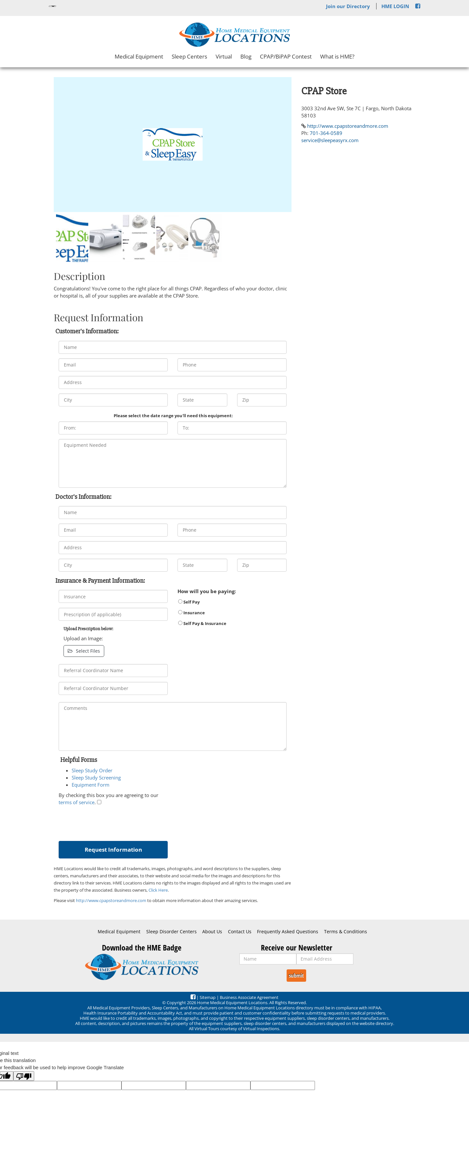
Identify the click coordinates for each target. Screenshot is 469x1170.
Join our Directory (348, 6)
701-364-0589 (326, 133)
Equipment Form (90, 784)
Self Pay (189, 602)
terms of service (76, 802)
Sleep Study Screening (96, 777)
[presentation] (108, 821)
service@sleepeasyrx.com (330, 140)
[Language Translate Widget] (52, 6)
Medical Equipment (139, 56)
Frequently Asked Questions (287, 932)
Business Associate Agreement (249, 997)
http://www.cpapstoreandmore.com (111, 900)
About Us (212, 932)
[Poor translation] (23, 1076)
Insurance (191, 613)
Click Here (158, 890)
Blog (245, 56)
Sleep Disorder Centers (171, 932)
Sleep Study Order (92, 770)
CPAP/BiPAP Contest (286, 56)
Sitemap (208, 997)
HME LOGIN (395, 6)
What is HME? (337, 56)
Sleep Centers (189, 56)
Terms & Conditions (345, 932)
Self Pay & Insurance (202, 623)
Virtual (224, 56)
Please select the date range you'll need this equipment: (173, 416)
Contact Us (239, 932)
